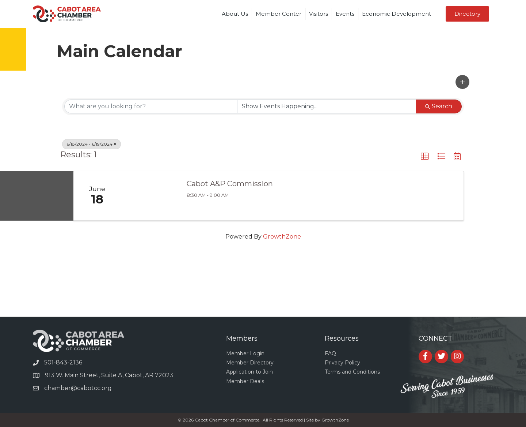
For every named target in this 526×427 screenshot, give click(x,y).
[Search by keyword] (150, 106)
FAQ (330, 353)
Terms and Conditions (352, 371)
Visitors (318, 13)
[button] (462, 82)
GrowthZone (282, 236)
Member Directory (250, 362)
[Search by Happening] (326, 106)
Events (345, 13)
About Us (235, 13)
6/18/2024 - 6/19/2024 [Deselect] (91, 144)
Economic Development (396, 13)
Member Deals (245, 381)
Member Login (245, 353)
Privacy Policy (342, 362)
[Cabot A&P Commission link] (150, 195)
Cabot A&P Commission (230, 183)
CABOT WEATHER (263, 289)
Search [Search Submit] (438, 106)
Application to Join (249, 371)
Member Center (278, 13)
